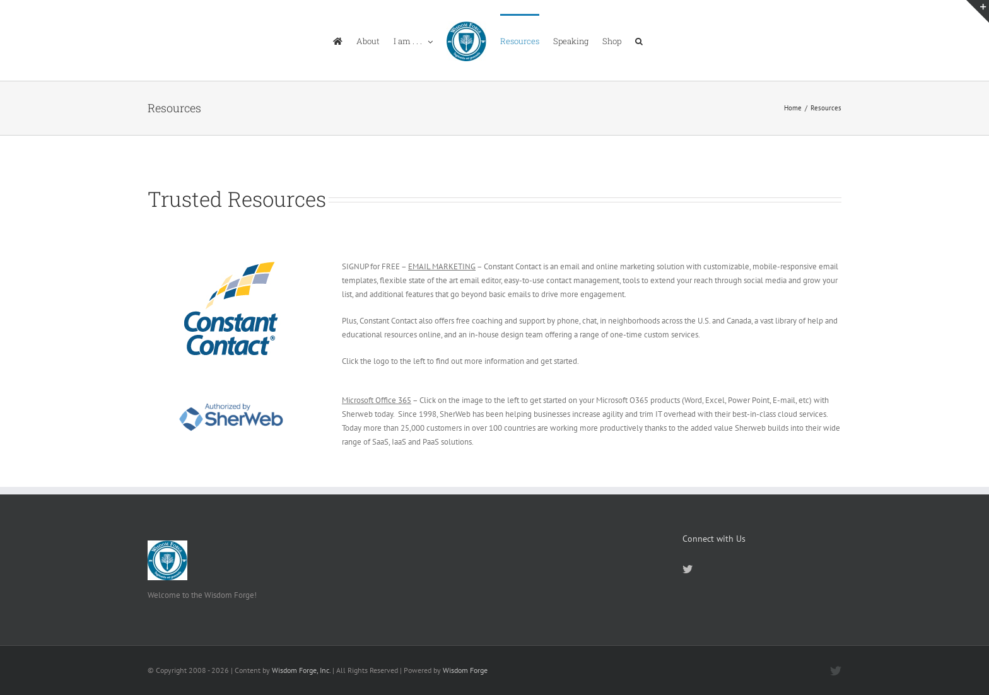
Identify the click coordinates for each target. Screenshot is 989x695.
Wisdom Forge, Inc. (301, 670)
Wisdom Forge (465, 670)
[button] (639, 40)
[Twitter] (687, 569)
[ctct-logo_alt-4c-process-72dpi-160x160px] (231, 264)
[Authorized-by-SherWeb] (231, 397)
